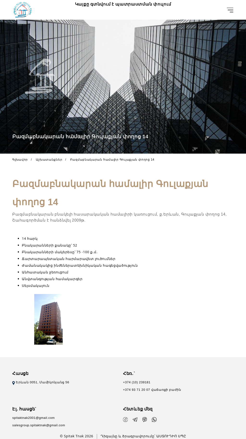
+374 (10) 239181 (136, 382)
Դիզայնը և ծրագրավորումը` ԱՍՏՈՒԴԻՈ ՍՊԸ (143, 436)
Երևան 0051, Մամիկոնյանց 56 (40, 382)
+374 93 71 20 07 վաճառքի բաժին (152, 389)
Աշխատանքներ (49, 159)
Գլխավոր (20, 159)
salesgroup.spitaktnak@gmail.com (38, 425)
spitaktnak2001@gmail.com (33, 418)
